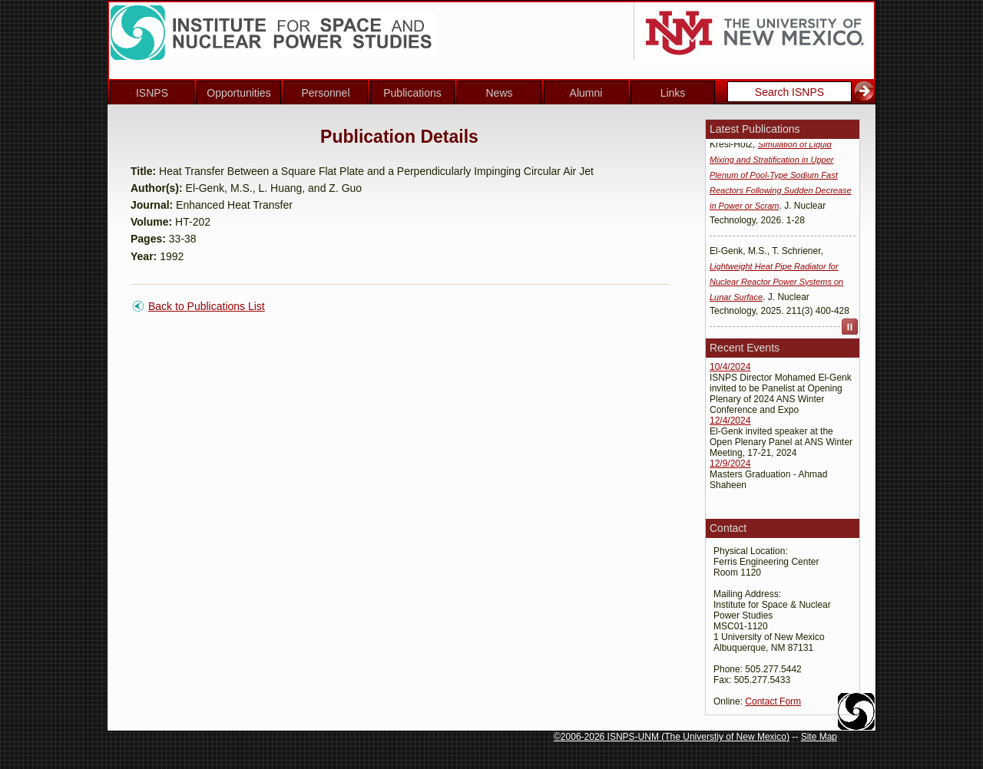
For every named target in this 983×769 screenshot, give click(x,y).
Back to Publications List (206, 306)
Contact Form (773, 701)
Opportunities (238, 93)
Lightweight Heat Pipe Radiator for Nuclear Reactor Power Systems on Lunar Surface (776, 285)
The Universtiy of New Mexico (725, 736)
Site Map (819, 736)
